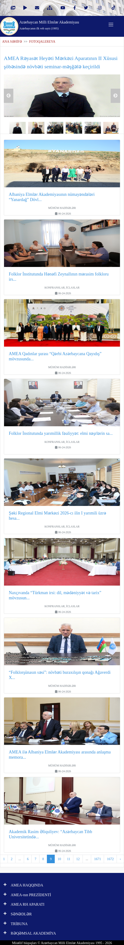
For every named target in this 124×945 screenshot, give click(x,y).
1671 (97, 859)
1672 (110, 859)
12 (77, 859)
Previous (8, 96)
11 (68, 859)
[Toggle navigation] (111, 24)
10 (59, 859)
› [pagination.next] (120, 859)
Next (115, 96)
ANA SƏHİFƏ (12, 41)
